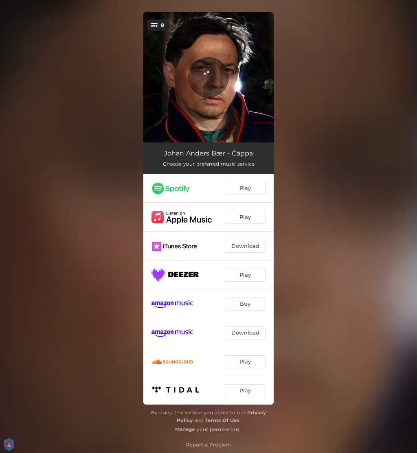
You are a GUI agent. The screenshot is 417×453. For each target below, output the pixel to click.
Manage (185, 429)
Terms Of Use (222, 420)
